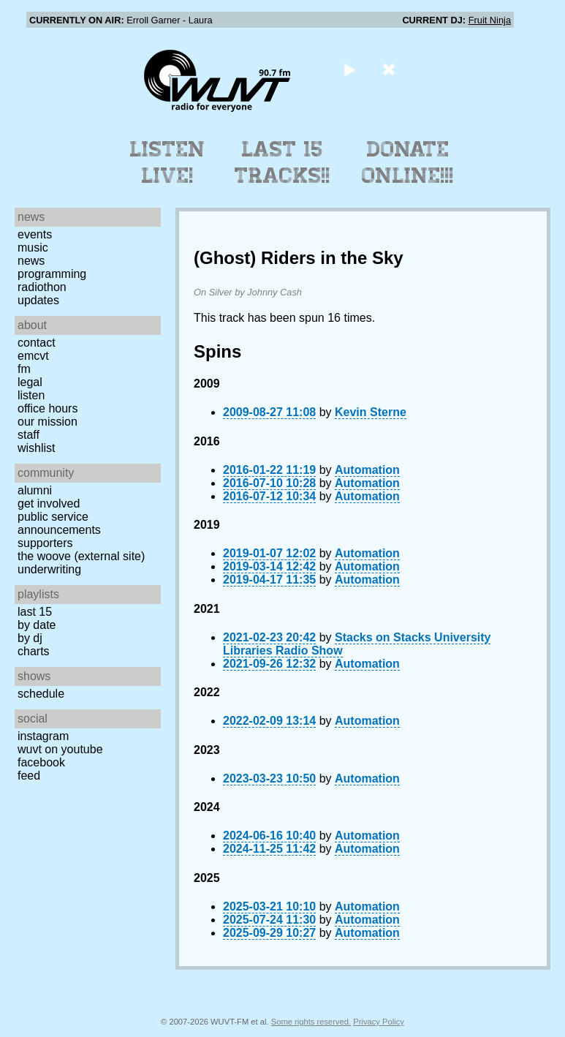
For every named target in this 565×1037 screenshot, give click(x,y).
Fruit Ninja (490, 20)
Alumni (35, 490)
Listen (31, 395)
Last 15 (35, 612)
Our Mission (47, 421)
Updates (38, 300)
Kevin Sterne (370, 412)
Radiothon (42, 287)
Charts (34, 651)
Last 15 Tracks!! (282, 162)
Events (35, 234)
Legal (30, 382)
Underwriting (49, 569)
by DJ (30, 638)
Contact (37, 342)
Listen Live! (167, 162)
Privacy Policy (378, 1021)
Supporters (45, 543)
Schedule (41, 693)
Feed (29, 775)
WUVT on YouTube (60, 749)
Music (33, 247)
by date (37, 625)
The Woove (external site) (81, 556)
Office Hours (47, 408)
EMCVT (33, 356)
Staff (28, 435)
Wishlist (37, 448)
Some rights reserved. (311, 1021)
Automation (367, 470)
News (31, 260)
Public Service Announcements (59, 523)
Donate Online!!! (408, 162)
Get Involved (49, 503)
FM (24, 369)
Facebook (41, 762)
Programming (52, 274)
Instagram (43, 736)
